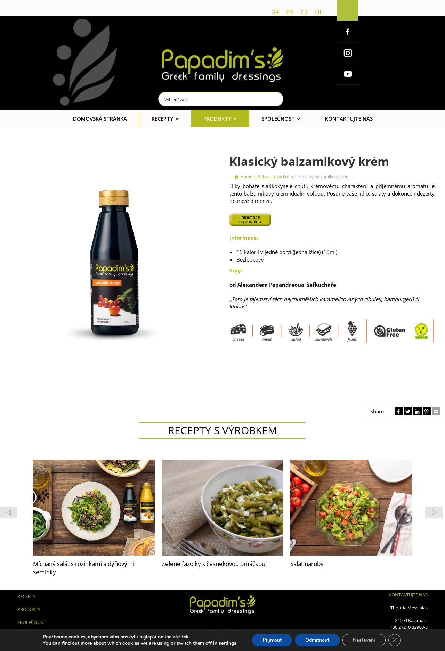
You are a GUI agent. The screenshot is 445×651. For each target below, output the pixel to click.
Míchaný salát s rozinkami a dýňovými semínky (83, 568)
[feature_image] (94, 506)
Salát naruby (307, 564)
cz (304, 12)
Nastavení (364, 640)
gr (275, 12)
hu (319, 12)
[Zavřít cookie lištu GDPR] (394, 640)
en (290, 12)
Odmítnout (317, 640)
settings (227, 643)
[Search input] (221, 99)
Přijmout (272, 640)
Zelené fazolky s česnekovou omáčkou (213, 564)
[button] (434, 512)
